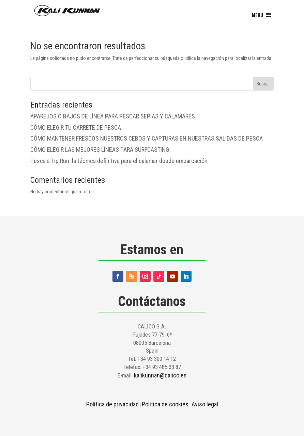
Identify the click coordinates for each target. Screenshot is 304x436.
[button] (257, 15)
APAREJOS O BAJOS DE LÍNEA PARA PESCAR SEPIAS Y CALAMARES (112, 116)
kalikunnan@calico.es (160, 375)
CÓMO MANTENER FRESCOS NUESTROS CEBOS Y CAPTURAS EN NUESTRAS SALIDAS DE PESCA (146, 138)
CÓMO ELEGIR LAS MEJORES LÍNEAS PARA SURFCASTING (99, 149)
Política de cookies (165, 404)
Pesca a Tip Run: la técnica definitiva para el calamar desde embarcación (119, 160)
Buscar (263, 83)
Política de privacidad (112, 404)
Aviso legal (205, 404)
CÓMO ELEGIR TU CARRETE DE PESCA (75, 127)
